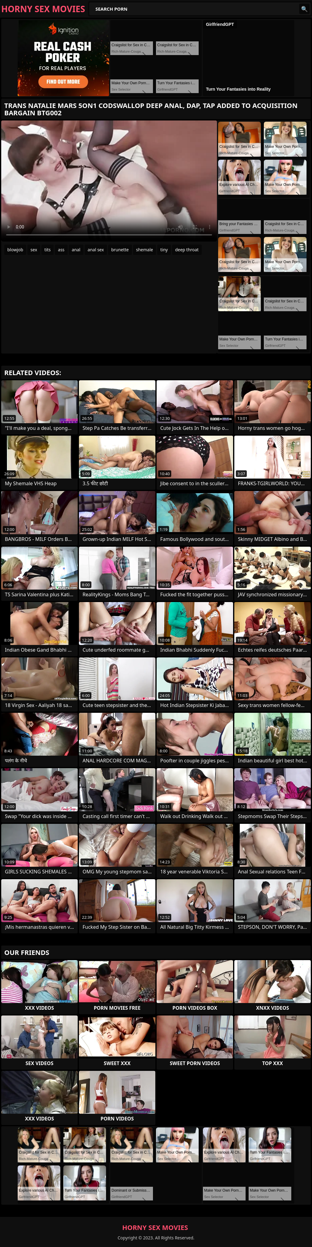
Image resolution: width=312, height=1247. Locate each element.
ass (61, 250)
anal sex (96, 250)
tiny (164, 250)
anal (76, 250)
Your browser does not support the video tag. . (109, 181)
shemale (144, 250)
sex (33, 250)
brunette (120, 250)
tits (47, 250)
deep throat (187, 250)
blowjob (15, 250)
